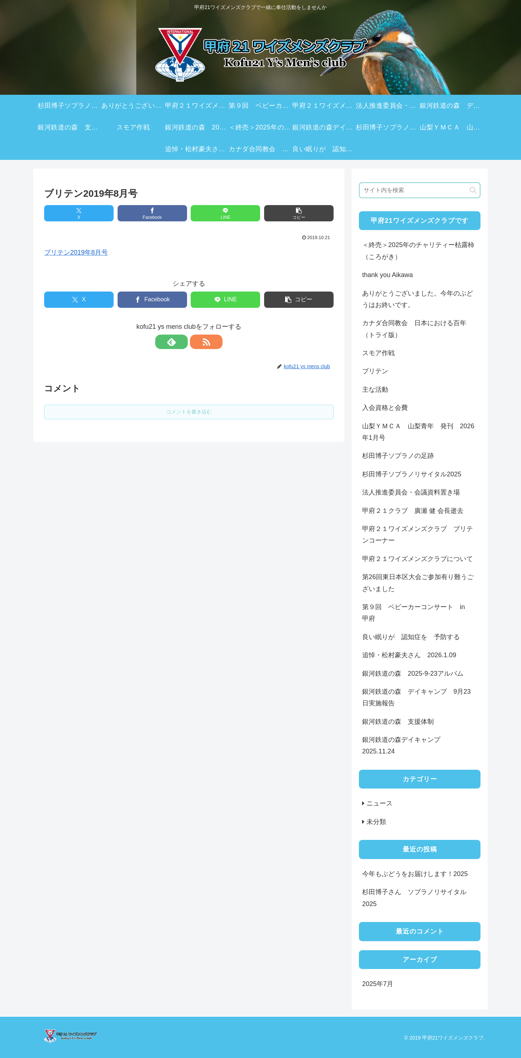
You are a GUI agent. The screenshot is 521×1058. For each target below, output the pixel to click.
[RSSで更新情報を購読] (197, 342)
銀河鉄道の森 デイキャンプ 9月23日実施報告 (416, 697)
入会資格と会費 (385, 407)
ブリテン (375, 371)
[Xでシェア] (79, 213)
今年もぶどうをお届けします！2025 (415, 874)
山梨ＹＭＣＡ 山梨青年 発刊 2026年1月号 (418, 431)
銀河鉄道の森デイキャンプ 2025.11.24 (404, 745)
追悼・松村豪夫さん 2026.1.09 (409, 655)
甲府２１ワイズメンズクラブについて (417, 558)
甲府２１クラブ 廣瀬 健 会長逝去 (412, 510)
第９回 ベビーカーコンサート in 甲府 (416, 612)
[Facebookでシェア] (152, 213)
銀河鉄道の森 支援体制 (398, 721)
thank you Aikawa (387, 275)
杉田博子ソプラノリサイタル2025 (411, 474)
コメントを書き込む (189, 412)
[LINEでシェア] (225, 213)
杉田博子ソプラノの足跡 (398, 455)
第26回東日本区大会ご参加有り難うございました (418, 582)
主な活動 (375, 389)
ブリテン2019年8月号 (76, 252)
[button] (299, 213)
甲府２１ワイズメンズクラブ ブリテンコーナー (417, 534)
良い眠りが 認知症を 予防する (411, 637)
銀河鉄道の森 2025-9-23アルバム (412, 673)
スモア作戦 (378, 353)
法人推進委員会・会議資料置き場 (411, 492)
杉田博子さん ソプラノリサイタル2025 (414, 897)
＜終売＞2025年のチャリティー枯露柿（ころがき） (418, 250)
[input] (419, 190)
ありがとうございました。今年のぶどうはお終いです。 (417, 299)
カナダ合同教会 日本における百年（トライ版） (414, 328)
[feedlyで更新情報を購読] (180, 342)
